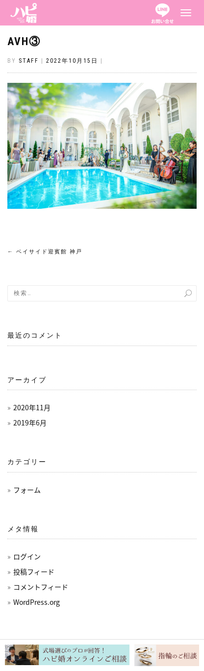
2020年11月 (32, 407)
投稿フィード (33, 571)
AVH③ (24, 41)
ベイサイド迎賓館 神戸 (44, 252)
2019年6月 (30, 422)
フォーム (27, 490)
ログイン (27, 556)
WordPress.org (36, 602)
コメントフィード (40, 587)
